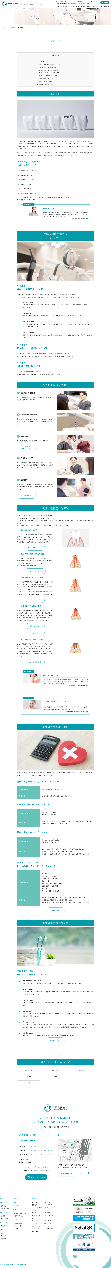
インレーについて (35, 600)
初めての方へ (59, 6)
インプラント (48, 1205)
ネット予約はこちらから (36, 1177)
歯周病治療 (35, 1231)
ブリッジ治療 (35, 1229)
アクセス (100, 6)
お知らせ (16, 1202)
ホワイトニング (36, 1215)
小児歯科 (34, 1213)
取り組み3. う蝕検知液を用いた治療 (48, 75)
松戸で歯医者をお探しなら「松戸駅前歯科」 (13, 1264)
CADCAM (35, 1221)
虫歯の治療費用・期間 (45, 85)
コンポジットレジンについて (35, 571)
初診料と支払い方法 (20, 1213)
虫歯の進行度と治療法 (46, 82)
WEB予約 (16, 1206)
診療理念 (3, 1216)
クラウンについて (35, 633)
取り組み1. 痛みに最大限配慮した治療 (48, 70)
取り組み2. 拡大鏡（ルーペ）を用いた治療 (49, 72)
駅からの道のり (18, 1226)
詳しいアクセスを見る (67, 1174)
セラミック (48, 1221)
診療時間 (17, 1228)
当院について (68, 6)
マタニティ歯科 (49, 1226)
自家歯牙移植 (49, 1229)
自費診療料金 (18, 1216)
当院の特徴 (4, 1218)
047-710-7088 (64, 1)
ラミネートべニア (37, 1226)
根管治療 (34, 1205)
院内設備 (3, 1236)
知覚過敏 (48, 1213)
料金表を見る (55, 910)
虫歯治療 (34, 1202)
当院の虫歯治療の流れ (46, 78)
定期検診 (48, 1210)
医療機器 (3, 1238)
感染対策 (3, 1233)
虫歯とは (42, 61)
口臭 (33, 1218)
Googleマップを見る (82, 1173)
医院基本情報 (18, 1223)
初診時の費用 (5, 1208)
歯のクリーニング (50, 1223)
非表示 (57, 56)
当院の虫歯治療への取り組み (48, 67)
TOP (53, 6)
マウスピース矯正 (37, 1207)
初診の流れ (4, 1206)
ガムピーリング (49, 1215)
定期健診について (26, 496)
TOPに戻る (28, 1082)
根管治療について (35, 626)
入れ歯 (34, 1210)
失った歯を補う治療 (35, 662)
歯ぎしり (47, 1207)
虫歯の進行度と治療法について (26, 447)
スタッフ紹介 (76, 6)
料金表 (94, 6)
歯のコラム (106, 6)
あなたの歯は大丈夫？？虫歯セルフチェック (49, 64)
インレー (47, 1218)
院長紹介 (3, 1226)
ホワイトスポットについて (35, 548)
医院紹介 (83, 6)
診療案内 (89, 6)
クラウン (34, 1223)
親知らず (47, 1202)
